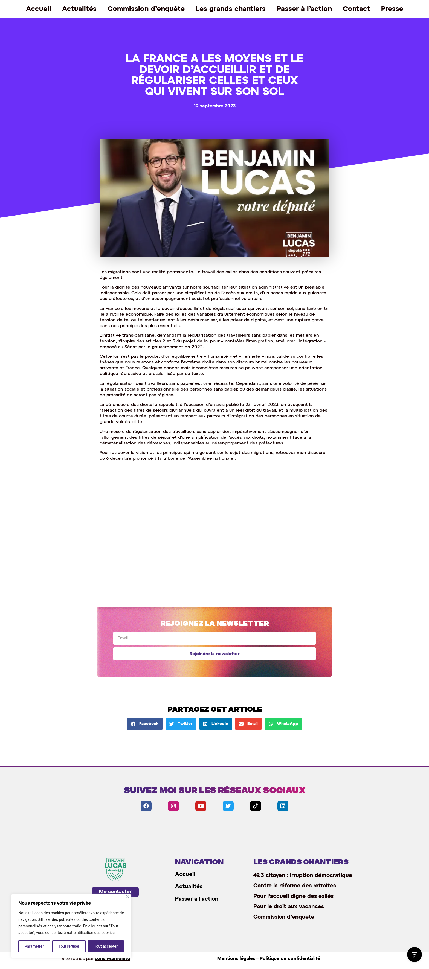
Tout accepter (106, 946)
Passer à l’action (304, 8)
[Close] (127, 896)
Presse (392, 8)
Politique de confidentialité (290, 958)
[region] (71, 926)
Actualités (79, 8)
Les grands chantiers (231, 8)
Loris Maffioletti (112, 958)
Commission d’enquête (146, 8)
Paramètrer (34, 946)
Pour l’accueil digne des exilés (293, 896)
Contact (356, 8)
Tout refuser (69, 946)
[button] (145, 724)
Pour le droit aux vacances (288, 906)
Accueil (38, 8)
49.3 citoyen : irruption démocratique (302, 875)
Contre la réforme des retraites (294, 886)
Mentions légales (236, 958)
